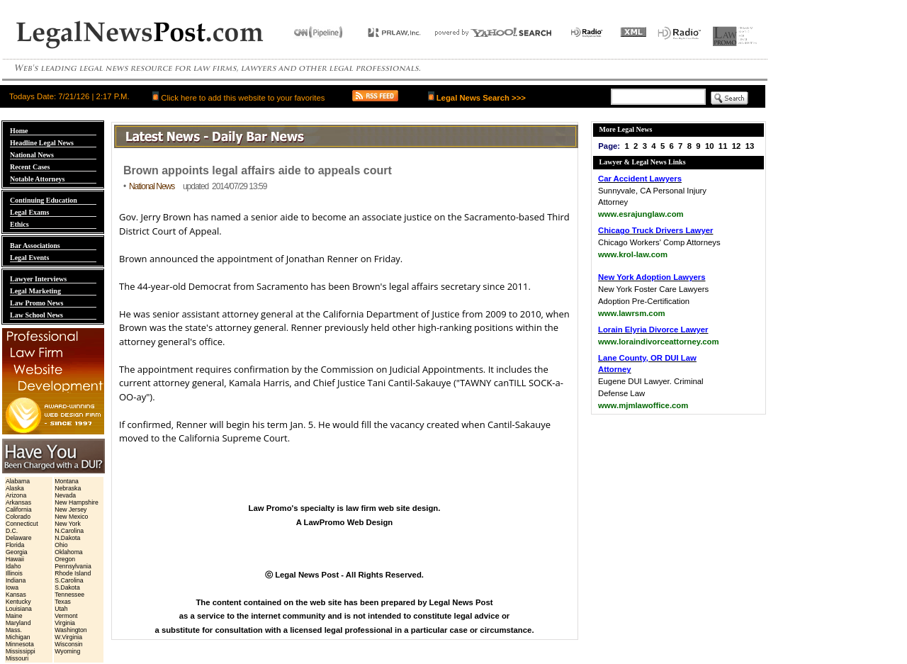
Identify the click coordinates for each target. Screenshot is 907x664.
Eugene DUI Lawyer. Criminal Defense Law (651, 382)
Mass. (14, 630)
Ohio (61, 544)
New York (68, 523)
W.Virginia (68, 637)
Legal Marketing (35, 291)
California (19, 509)
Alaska (15, 488)
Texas (63, 601)
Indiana (16, 580)
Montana (67, 481)
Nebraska (68, 488)
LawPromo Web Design (348, 522)
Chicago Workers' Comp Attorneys (659, 242)
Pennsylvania (73, 566)
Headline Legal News (42, 143)
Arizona (16, 495)
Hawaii (15, 559)
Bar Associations (35, 245)
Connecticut (22, 523)
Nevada (65, 495)
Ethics (19, 224)
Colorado (18, 516)
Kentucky (18, 601)
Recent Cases (30, 167)
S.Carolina (69, 580)
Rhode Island (73, 573)
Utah (61, 608)
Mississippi (20, 651)
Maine (14, 615)
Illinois (14, 573)
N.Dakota (67, 537)
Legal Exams (29, 212)
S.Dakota (67, 587)
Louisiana (19, 608)
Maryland (18, 622)
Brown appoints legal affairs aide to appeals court (257, 170)
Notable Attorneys (37, 179)
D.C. (12, 530)
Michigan (18, 637)
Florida (15, 544)
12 (736, 146)
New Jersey (70, 509)
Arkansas (18, 502)
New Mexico (71, 516)
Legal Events (29, 257)
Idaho (13, 566)
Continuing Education (43, 200)
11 (723, 146)
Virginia (65, 622)
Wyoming (67, 651)
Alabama (18, 481)
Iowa (12, 587)
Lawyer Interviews (38, 279)
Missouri (17, 658)
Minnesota (20, 644)
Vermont (66, 615)
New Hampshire (76, 502)
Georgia (17, 552)
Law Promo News (36, 303)
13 (750, 146)
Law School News (36, 315)
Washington (70, 630)
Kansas (16, 594)
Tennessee (69, 594)
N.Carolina (69, 530)
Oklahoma (68, 552)
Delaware (19, 537)
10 (709, 146)
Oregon (65, 559)
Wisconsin (68, 644)
